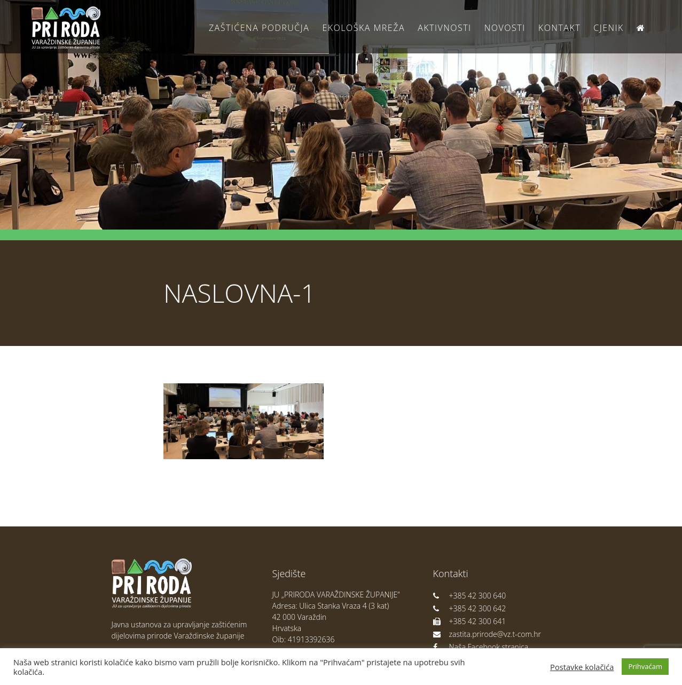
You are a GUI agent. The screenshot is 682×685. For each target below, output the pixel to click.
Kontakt (559, 28)
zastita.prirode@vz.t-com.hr (487, 634)
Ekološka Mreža (363, 28)
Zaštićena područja (259, 28)
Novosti (505, 28)
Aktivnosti (444, 28)
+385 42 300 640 (469, 595)
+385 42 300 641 (469, 621)
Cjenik (608, 28)
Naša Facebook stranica (481, 647)
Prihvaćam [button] (645, 666)
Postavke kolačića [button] (582, 667)
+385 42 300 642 (469, 608)
